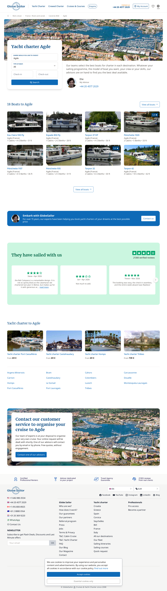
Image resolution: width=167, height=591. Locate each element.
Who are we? (65, 506)
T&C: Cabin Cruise (67, 536)
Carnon (10, 377)
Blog (156, 495)
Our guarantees (67, 513)
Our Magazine (66, 551)
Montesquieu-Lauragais (135, 383)
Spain (96, 513)
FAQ (61, 543)
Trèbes (88, 388)
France (97, 528)
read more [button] (44, 287)
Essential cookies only (83, 581)
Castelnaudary (53, 377)
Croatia (97, 506)
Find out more (101, 568)
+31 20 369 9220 (16, 515)
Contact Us (14, 524)
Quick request (101, 551)
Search (34, 82)
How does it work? (68, 509)
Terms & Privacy (67, 532)
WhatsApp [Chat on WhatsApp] (13, 520)
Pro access (133, 506)
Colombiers (90, 377)
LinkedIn (145, 495)
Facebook (104, 495)
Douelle (127, 377)
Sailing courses (101, 547)
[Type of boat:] (34, 65)
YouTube (118, 495)
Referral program (67, 521)
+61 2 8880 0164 (16, 511)
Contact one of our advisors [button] (31, 454)
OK (52, 542)
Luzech (88, 383)
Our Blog (63, 547)
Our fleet (98, 540)
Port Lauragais (53, 388)
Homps (10, 383)
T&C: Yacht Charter (68, 540)
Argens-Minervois (16, 372)
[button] (38, 6)
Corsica (97, 517)
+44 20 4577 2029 (89, 86)
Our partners (65, 517)
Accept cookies (83, 574)
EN (120, 488)
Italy (96, 532)
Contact (63, 555)
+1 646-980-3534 (16, 498)
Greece (97, 509)
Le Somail (50, 383)
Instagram (132, 495)
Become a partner (137, 509)
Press (61, 524)
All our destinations (103, 536)
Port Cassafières (15, 388)
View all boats (150, 104)
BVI (95, 524)
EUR (147, 488)
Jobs (61, 528)
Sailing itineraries (102, 543)
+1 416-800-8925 (16, 506)
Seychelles (99, 521)
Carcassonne (130, 372)
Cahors (88, 372)
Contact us (148, 218)
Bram (48, 372)
